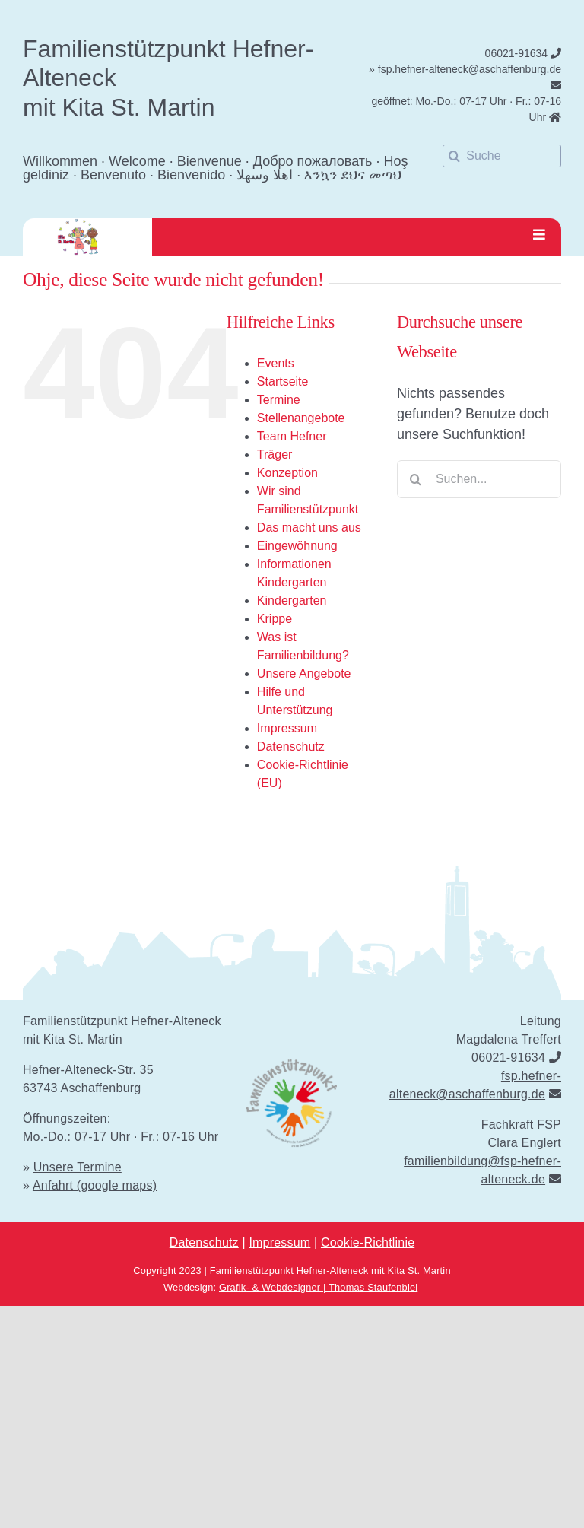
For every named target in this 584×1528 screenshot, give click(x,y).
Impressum (287, 728)
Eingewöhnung (297, 545)
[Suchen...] (479, 479)
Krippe (274, 618)
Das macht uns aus (309, 527)
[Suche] (502, 156)
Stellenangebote (301, 417)
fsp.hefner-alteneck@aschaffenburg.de (469, 69)
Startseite (283, 381)
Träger (275, 454)
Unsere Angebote (304, 673)
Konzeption (287, 472)
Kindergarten (292, 600)
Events (275, 363)
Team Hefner (292, 436)
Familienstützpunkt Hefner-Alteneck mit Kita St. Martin (330, 1270)
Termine (278, 399)
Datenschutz (291, 746)
